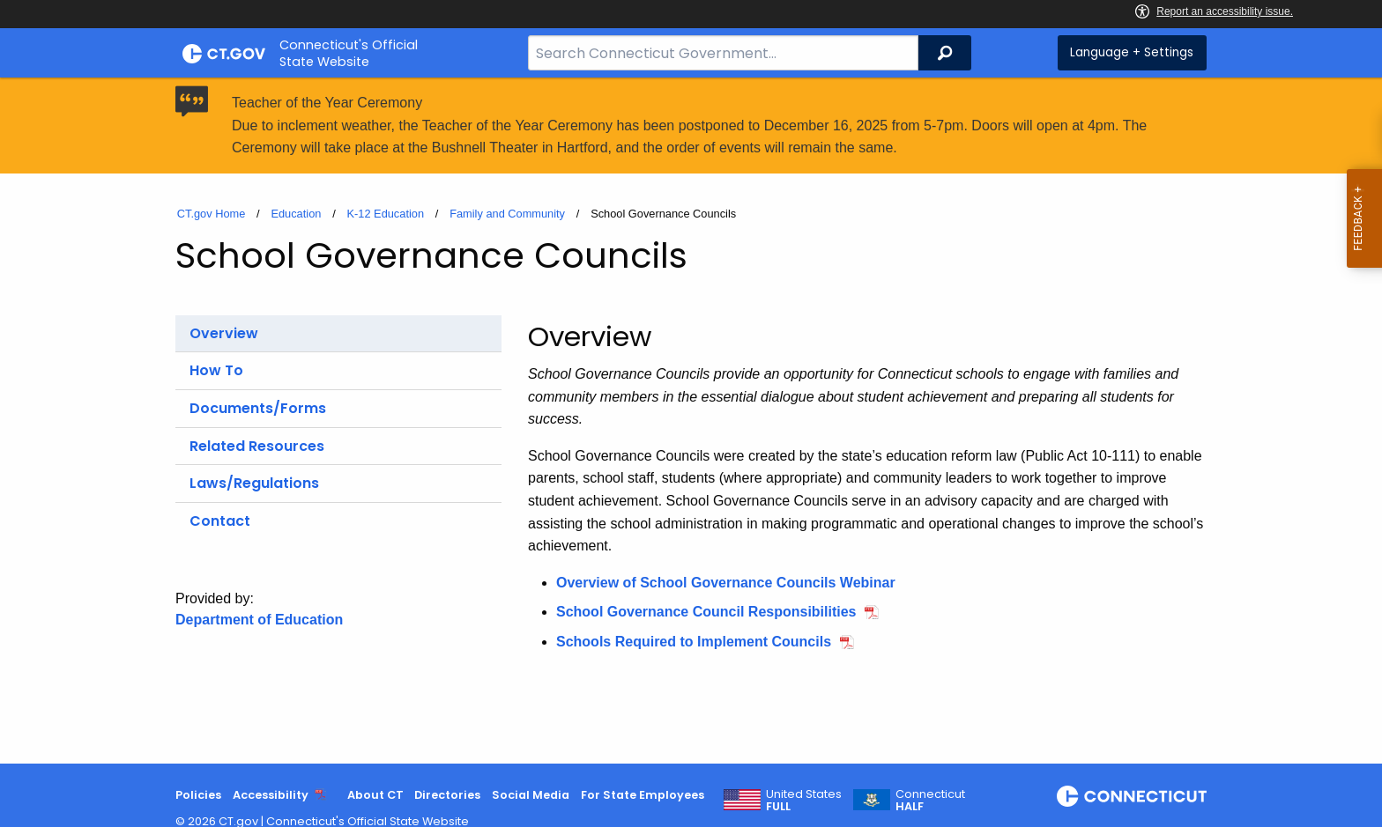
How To (216, 370)
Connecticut (930, 800)
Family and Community (507, 213)
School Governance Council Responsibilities (706, 611)
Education (296, 213)
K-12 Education (386, 213)
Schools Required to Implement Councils (693, 641)
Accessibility (270, 794)
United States (804, 800)
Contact (219, 521)
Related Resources (256, 446)
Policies (198, 794)
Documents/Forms (257, 408)
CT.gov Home (211, 213)
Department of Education (259, 619)
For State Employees (642, 794)
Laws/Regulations (254, 483)
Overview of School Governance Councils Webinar (725, 582)
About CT (375, 794)
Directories (447, 794)
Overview (223, 333)
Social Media (530, 794)
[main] (691, 421)
